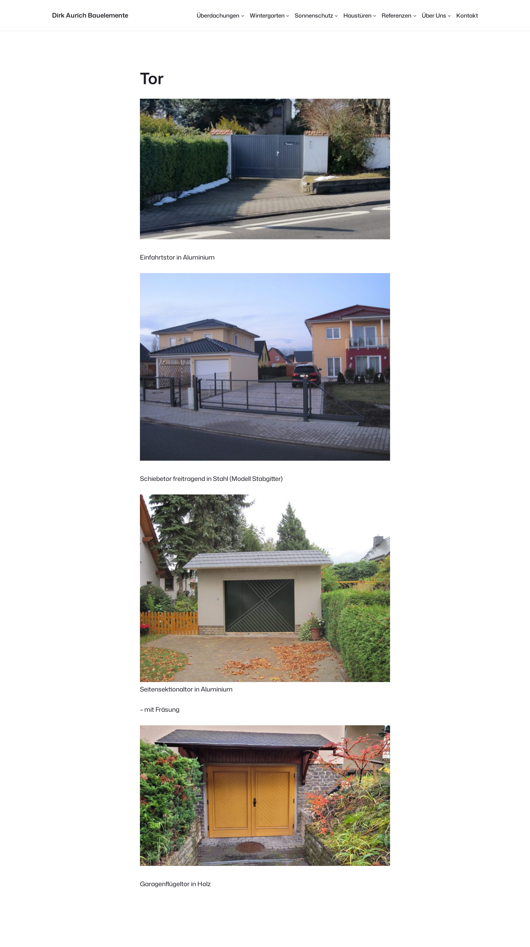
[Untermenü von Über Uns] (436, 15)
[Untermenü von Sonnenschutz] (316, 15)
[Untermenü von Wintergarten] (269, 15)
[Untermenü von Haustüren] (359, 15)
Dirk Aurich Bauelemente (90, 15)
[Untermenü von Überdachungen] (220, 15)
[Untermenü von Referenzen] (399, 15)
